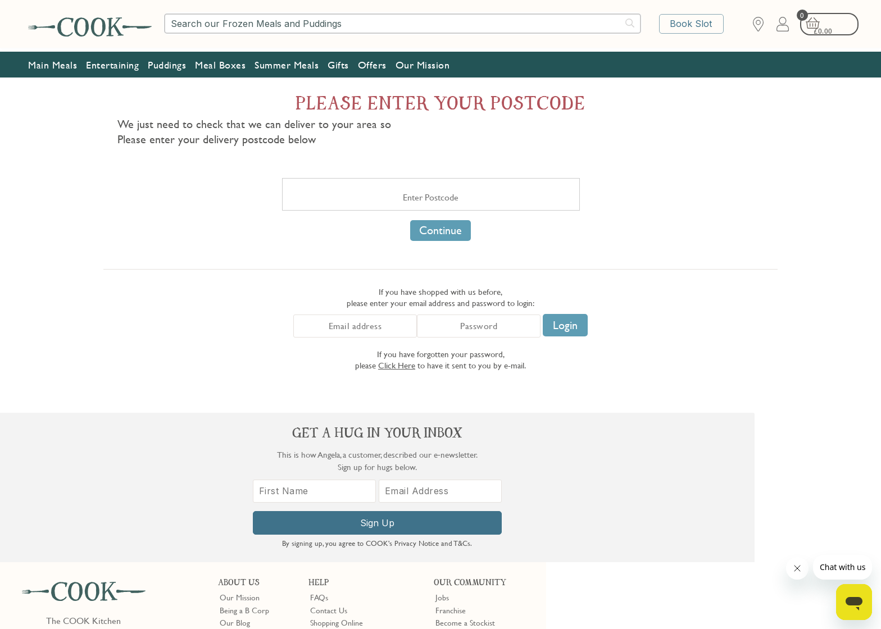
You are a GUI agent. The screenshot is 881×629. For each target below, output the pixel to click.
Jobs (442, 448)
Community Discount (470, 499)
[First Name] (654, 502)
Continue (440, 230)
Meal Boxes (220, 62)
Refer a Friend (458, 511)
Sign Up (714, 534)
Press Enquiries (334, 499)
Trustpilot (497, 531)
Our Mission (423, 62)
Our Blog (235, 473)
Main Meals (52, 62)
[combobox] (402, 23)
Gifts (338, 62)
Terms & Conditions (52, 602)
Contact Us (328, 461)
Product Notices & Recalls (352, 511)
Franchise (450, 461)
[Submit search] (630, 23)
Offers (372, 62)
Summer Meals (287, 62)
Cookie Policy (161, 602)
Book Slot (692, 24)
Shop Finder (239, 486)
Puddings (167, 62)
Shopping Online (336, 473)
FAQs (319, 448)
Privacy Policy (111, 602)
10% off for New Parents (475, 486)
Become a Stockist (465, 473)
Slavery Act (206, 602)
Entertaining (112, 62)
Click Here (396, 365)
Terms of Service (272, 612)
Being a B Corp (244, 461)
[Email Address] (773, 502)
